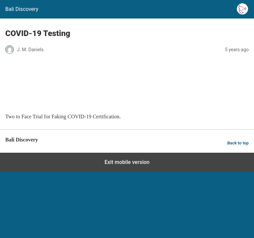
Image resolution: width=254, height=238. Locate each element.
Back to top (238, 142)
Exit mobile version (127, 162)
